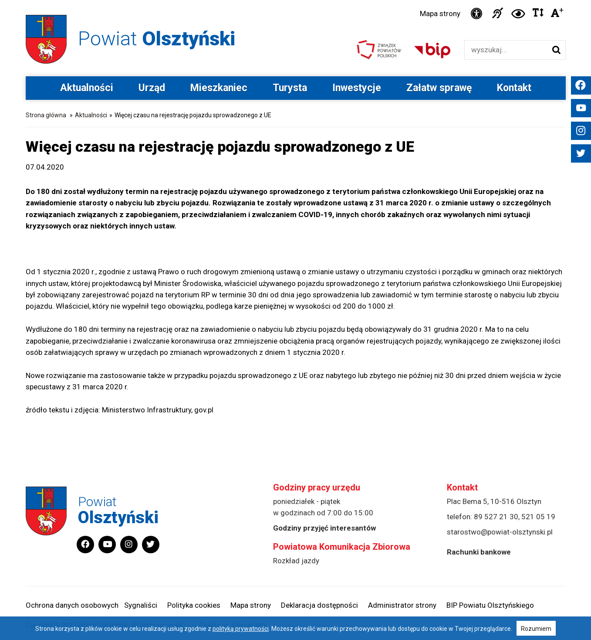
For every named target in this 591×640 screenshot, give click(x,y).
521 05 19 (538, 516)
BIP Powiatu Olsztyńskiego (490, 605)
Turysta (290, 88)
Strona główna (46, 115)
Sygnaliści (140, 605)
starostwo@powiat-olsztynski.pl (500, 532)
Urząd (151, 88)
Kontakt (514, 88)
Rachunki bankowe (479, 552)
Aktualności (86, 88)
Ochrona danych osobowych (72, 605)
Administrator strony (402, 605)
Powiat (156, 38)
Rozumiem (536, 628)
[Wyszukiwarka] (505, 50)
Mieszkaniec (218, 88)
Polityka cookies (193, 605)
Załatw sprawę (439, 88)
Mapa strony (440, 13)
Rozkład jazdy (296, 560)
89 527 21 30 (496, 516)
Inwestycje (356, 88)
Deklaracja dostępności (319, 605)
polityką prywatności (241, 628)
